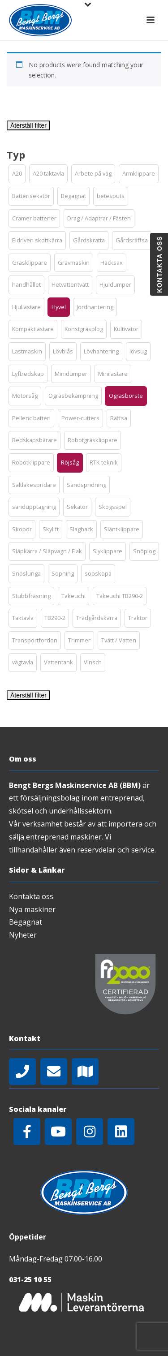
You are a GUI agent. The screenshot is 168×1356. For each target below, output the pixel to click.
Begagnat (25, 922)
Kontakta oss (31, 896)
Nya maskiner (32, 909)
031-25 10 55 (30, 1279)
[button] (17, 174)
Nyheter (23, 935)
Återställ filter (28, 125)
